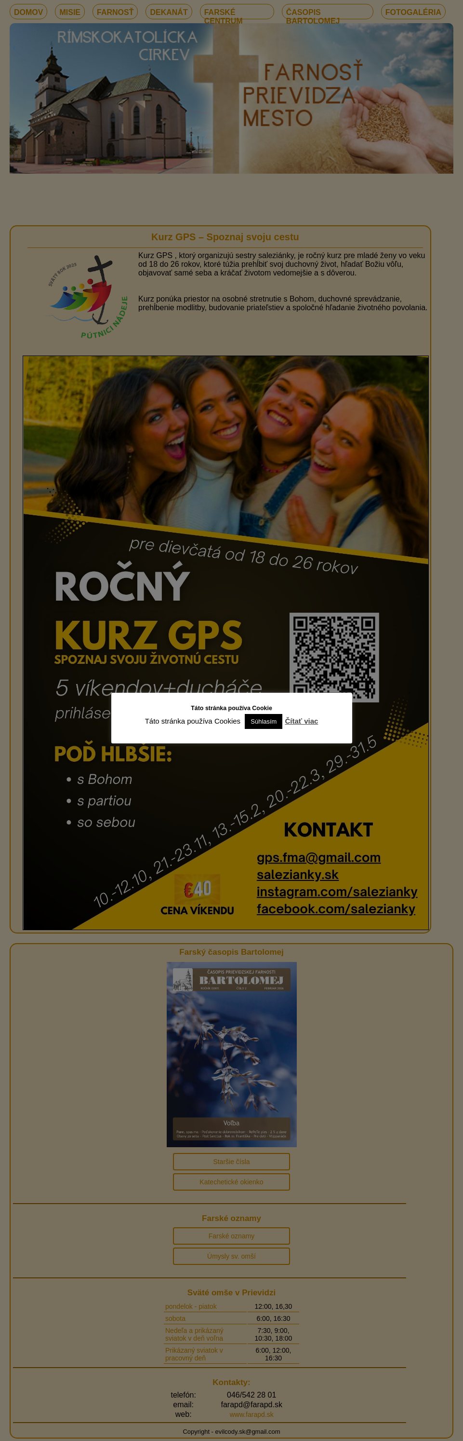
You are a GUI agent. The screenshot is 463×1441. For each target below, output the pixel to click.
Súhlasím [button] (264, 721)
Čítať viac (301, 721)
